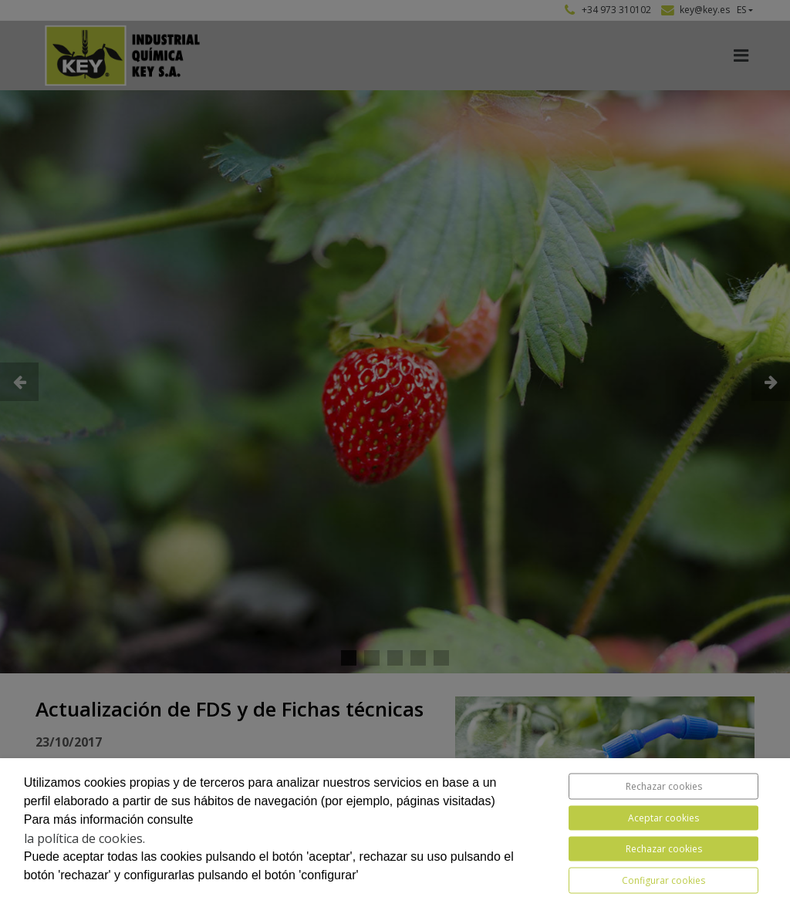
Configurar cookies (663, 880)
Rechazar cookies (664, 786)
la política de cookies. (84, 838)
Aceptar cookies (663, 817)
